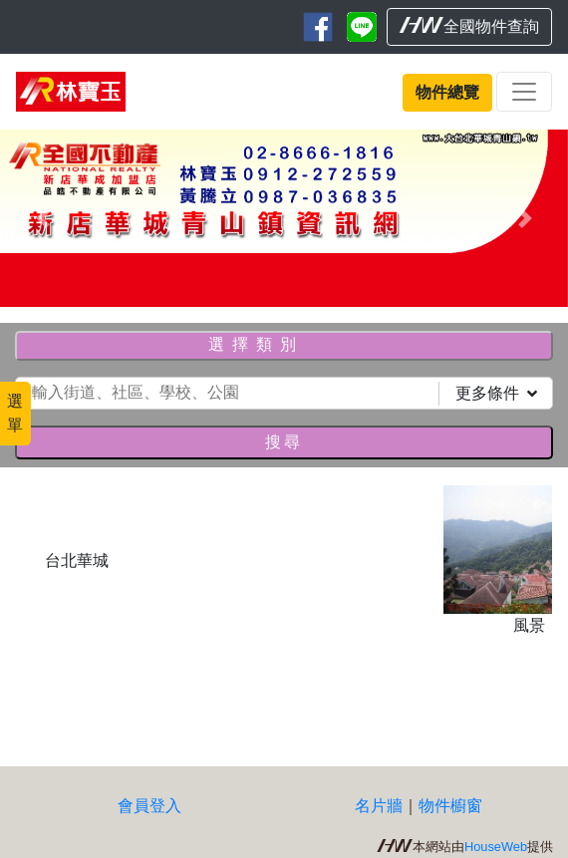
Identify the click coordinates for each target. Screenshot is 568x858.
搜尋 (284, 441)
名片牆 (379, 805)
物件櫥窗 (450, 805)
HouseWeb (495, 846)
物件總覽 (447, 92)
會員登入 (149, 805)
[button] (43, 218)
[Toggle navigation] (524, 92)
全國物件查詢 (469, 26)
